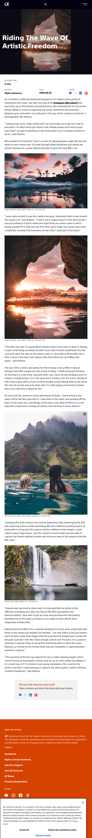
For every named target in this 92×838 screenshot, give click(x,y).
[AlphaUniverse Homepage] (7, 4)
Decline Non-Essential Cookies (62, 833)
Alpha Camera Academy (18, 759)
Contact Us (10, 753)
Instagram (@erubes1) (65, 102)
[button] (84, 4)
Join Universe (14, 770)
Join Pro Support (14, 764)
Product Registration (16, 781)
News (9, 776)
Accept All (24, 833)
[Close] (83, 806)
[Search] (45, 4)
